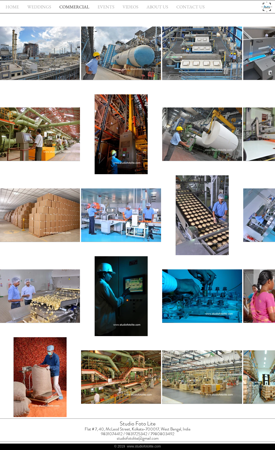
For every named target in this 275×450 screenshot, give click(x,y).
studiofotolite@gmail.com (138, 438)
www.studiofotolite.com (144, 446)
